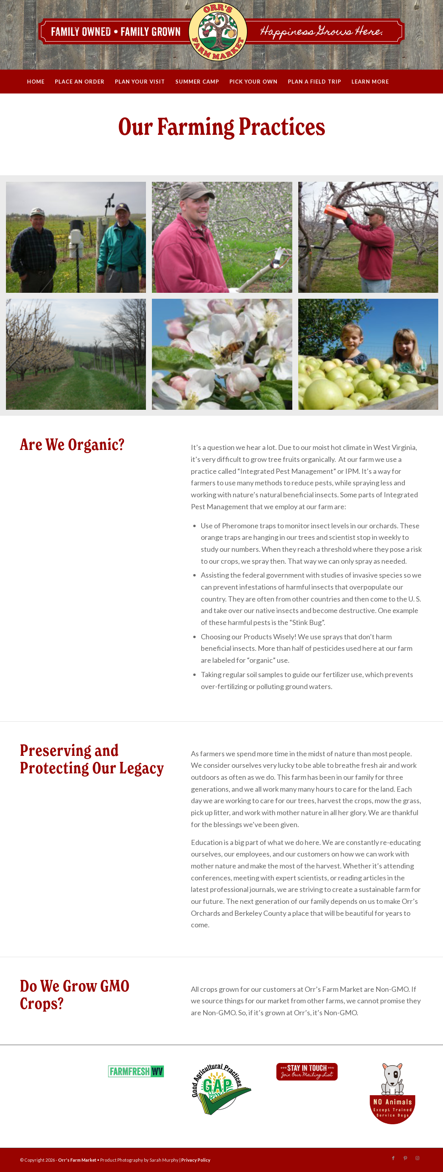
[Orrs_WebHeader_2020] (221, 35)
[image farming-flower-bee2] (225, 357)
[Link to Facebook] (393, 1158)
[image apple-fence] (79, 357)
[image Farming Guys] (79, 240)
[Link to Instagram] (417, 1158)
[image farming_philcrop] (225, 240)
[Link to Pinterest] (405, 1158)
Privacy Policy (195, 1159)
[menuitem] (36, 82)
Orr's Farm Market (77, 1159)
